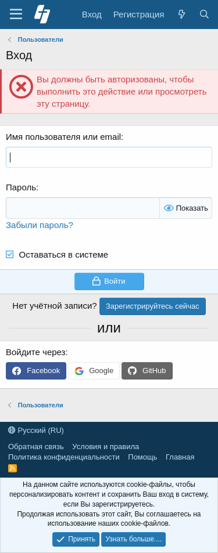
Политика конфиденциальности (64, 457)
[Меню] (16, 14)
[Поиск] (204, 14)
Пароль (21, 187)
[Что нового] (181, 14)
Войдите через (35, 352)
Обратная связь (36, 446)
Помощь (142, 457)
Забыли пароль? (39, 225)
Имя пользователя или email (63, 137)
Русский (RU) (36, 430)
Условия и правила (105, 446)
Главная (180, 457)
